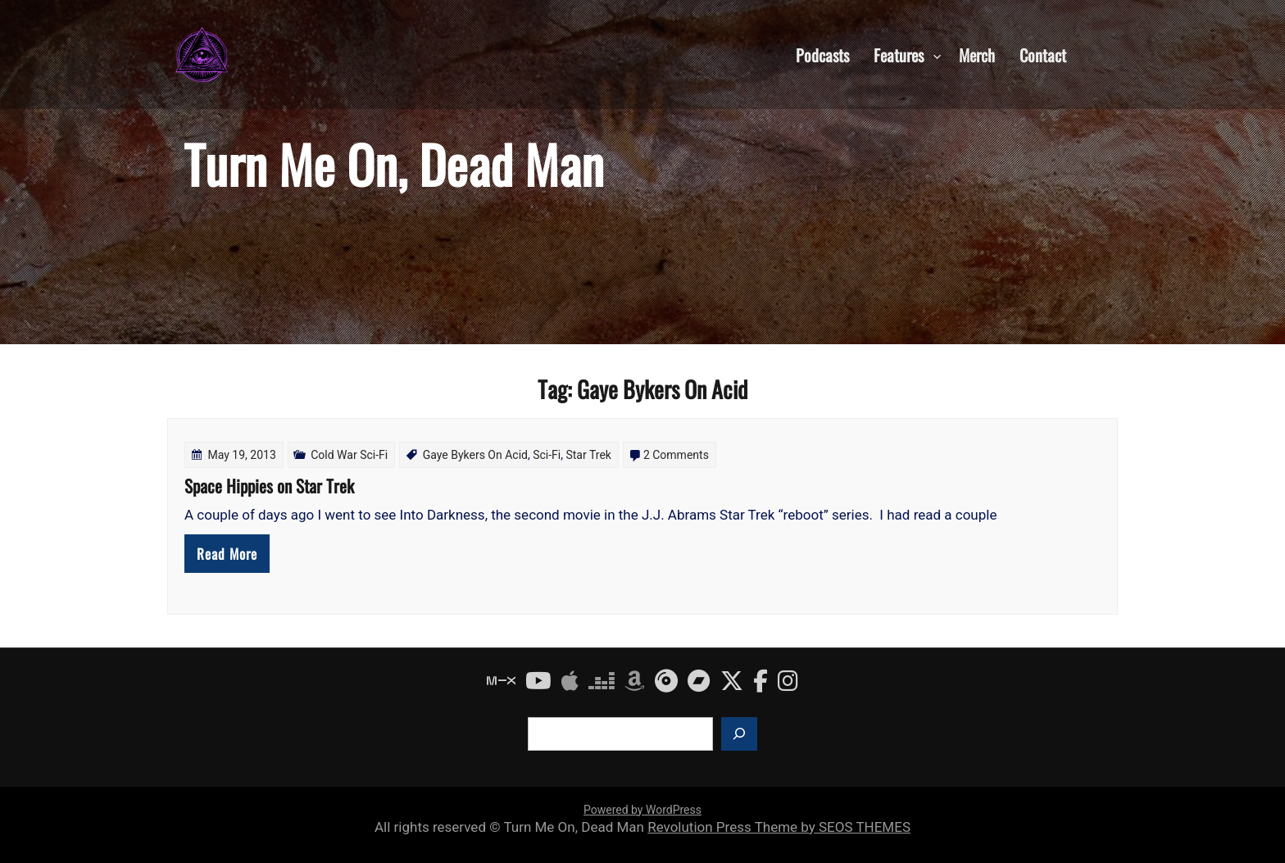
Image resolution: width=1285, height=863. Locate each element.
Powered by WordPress (642, 809)
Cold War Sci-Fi (349, 454)
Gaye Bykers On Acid (475, 454)
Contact (1042, 54)
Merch (977, 54)
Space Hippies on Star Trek (269, 485)
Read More (227, 553)
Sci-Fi (547, 454)
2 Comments (676, 454)
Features (899, 54)
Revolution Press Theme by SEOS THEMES (778, 827)
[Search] (739, 733)
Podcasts (822, 54)
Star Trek (588, 454)
